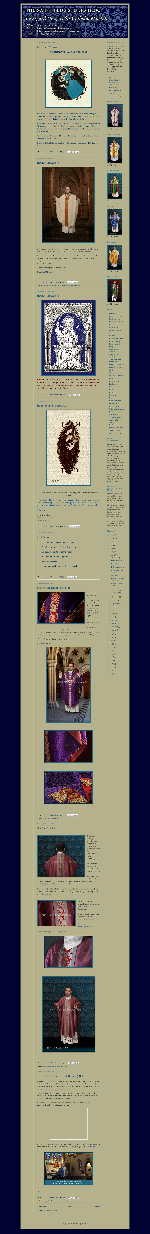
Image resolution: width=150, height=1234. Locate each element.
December (115, 558)
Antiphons (43, 537)
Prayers (111, 392)
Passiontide (113, 387)
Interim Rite (113, 362)
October (115, 600)
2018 (111, 637)
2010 (111, 664)
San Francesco (114, 425)
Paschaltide (113, 384)
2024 (111, 542)
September (115, 604)
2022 (111, 548)
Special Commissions (80, 1201)
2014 (111, 651)
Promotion (112, 395)
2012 (111, 657)
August (114, 607)
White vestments (74, 285)
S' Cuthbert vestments (116, 409)
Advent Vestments (115, 316)
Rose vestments (62, 1066)
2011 (111, 660)
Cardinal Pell (113, 327)
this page (91, 919)
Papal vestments (114, 381)
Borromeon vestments (116, 322)
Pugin (45, 818)
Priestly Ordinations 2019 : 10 (54, 587)
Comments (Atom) (52, 1211)
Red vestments (114, 403)
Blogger (84, 1224)
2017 (111, 641)
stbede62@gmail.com (86, 927)
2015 (111, 647)
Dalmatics (112, 336)
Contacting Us (114, 88)
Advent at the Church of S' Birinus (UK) (60, 1076)
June (113, 613)
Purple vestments (115, 401)
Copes (111, 333)
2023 (111, 545)
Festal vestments (62, 285)
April (113, 620)
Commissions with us (116, 90)
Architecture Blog (115, 96)
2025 (111, 538)
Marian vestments (115, 373)
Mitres (111, 378)
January (114, 630)
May (113, 617)
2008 (112, 670)
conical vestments (115, 330)
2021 (111, 552)
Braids (111, 324)
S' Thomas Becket (115, 417)
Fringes (111, 347)
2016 (111, 644)
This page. (49, 272)
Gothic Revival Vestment (114, 350)
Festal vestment (114, 341)
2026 (111, 535)
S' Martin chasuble (115, 412)
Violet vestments (52, 818)
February (115, 627)
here (112, 494)
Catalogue (112, 93)
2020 (112, 555)
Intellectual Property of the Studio (116, 84)
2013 (111, 654)
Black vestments (114, 319)
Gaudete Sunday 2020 (49, 828)
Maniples (112, 370)
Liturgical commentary (117, 367)
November (115, 597)
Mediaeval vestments (65, 1201)
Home (69, 1207)
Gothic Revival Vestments (114, 355)
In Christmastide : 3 (48, 162)
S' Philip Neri (113, 415)
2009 (112, 667)
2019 (111, 634)
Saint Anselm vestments (113, 421)
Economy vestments (49, 285)
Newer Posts (42, 1207)
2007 (111, 674)
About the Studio (115, 80)
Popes (111, 390)
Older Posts (96, 1207)
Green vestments (115, 359)
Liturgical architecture (50, 1201)
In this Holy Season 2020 (51, 405)
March (114, 623)
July (113, 610)
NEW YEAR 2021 (47, 47)
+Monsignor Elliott (115, 313)
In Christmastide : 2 (48, 295)
